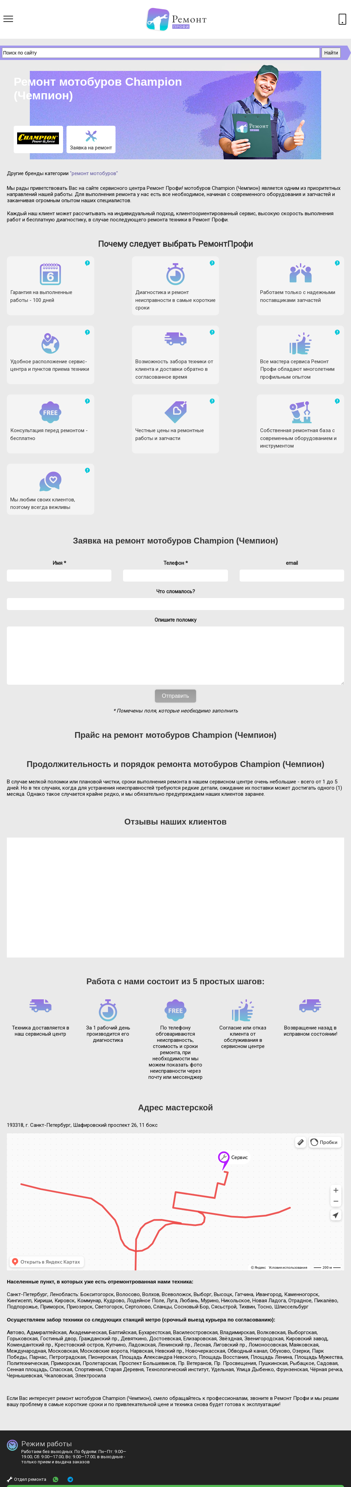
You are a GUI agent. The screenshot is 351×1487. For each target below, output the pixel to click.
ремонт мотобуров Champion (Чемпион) (197, 448)
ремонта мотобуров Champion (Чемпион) (240, 682)
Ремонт (41, 1481)
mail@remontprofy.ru (148, 1447)
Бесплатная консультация (41, 1438)
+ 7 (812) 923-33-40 (179, 1413)
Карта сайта (331, 1481)
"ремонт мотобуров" (94, 173)
